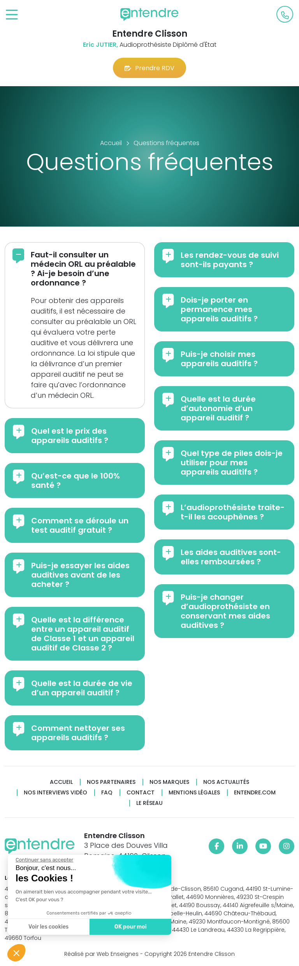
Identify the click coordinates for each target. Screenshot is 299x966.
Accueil (61, 782)
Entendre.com (255, 792)
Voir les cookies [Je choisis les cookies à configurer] (48, 926)
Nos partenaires (111, 782)
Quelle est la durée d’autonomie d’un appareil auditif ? (218, 408)
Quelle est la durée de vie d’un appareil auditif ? (81, 688)
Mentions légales (194, 792)
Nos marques (169, 782)
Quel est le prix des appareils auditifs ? (69, 435)
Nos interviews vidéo (55, 792)
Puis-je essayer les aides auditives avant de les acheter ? (80, 575)
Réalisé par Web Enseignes (101, 954)
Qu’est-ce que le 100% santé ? (75, 480)
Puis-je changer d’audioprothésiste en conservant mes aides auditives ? (225, 611)
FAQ (107, 792)
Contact (141, 792)
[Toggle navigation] (12, 15)
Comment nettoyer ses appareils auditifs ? (78, 733)
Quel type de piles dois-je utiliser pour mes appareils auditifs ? (232, 462)
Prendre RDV (149, 68)
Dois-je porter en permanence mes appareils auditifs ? (219, 309)
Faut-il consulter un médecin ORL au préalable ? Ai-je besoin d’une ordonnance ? (83, 268)
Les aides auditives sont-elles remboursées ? (231, 557)
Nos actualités (226, 782)
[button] (16, 952)
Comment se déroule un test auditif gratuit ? (79, 525)
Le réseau (149, 803)
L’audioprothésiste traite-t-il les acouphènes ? (233, 512)
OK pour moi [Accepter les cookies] (130, 926)
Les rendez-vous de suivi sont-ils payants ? (230, 260)
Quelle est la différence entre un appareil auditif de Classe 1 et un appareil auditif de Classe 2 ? (82, 633)
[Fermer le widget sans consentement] (44, 860)
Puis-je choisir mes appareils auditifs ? (219, 359)
